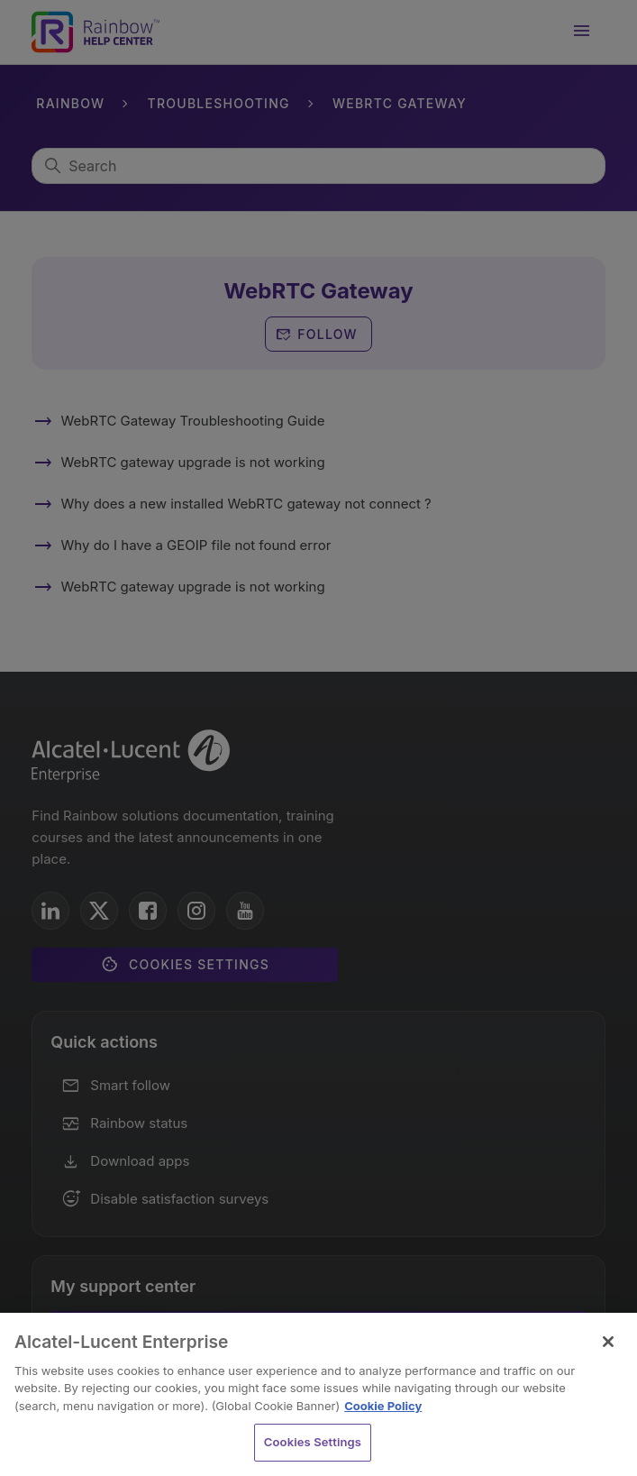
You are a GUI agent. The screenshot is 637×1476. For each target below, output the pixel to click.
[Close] (608, 1341)
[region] (318, 1394)
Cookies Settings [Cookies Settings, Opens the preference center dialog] (312, 1442)
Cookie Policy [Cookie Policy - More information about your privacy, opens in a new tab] (383, 1405)
